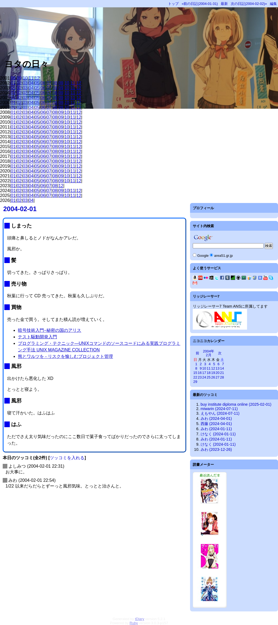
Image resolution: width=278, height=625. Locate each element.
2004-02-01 (20, 208)
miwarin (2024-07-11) (219, 409)
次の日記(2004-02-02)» (249, 4)
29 (195, 382)
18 (208, 373)
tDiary (139, 619)
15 (195, 373)
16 (199, 373)
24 (204, 377)
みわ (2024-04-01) (216, 418)
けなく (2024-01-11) (218, 434)
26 (213, 377)
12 (37, 78)
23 (199, 377)
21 (222, 373)
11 (31, 78)
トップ (173, 4)
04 (31, 83)
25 (208, 377)
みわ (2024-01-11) (216, 429)
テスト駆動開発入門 (37, 337)
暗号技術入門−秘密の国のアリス (49, 330)
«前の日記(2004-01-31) (200, 4)
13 (217, 368)
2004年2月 (208, 353)
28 (222, 377)
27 (217, 377)
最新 (224, 4)
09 (19, 78)
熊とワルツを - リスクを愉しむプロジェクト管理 (65, 356)
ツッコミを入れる (67, 457)
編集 (273, 4)
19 (213, 373)
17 (204, 373)
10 (25, 78)
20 (217, 373)
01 (13, 83)
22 (195, 377)
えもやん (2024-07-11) (220, 413)
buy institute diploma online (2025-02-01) (236, 404)
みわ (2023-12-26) (216, 449)
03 (25, 83)
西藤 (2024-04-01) (216, 423)
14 (222, 368)
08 (13, 78)
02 (19, 83)
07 (48, 83)
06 (43, 83)
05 (37, 83)
